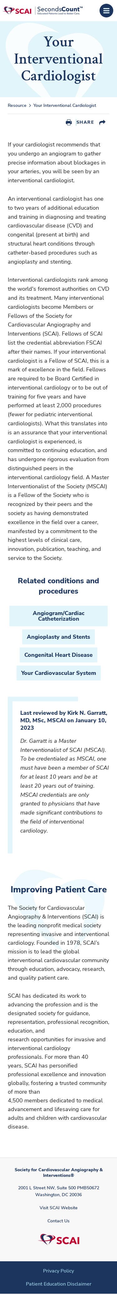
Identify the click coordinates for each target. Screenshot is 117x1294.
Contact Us (58, 1221)
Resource (17, 105)
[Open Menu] (106, 10)
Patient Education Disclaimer (58, 1284)
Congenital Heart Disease (58, 655)
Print (68, 122)
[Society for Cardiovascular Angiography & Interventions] (42, 11)
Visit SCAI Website (59, 1208)
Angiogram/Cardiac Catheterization (59, 616)
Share (85, 122)
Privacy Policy (58, 1271)
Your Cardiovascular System (58, 673)
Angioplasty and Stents (58, 637)
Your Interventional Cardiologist (64, 105)
